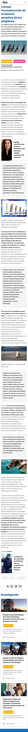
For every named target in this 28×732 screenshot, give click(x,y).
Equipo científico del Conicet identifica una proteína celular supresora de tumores (19, 149)
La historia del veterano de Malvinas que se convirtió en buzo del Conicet (19, 563)
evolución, (12, 578)
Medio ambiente (19, 61)
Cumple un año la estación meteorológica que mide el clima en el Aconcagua (13, 660)
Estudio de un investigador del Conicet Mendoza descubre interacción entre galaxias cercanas (13, 618)
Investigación (6, 61)
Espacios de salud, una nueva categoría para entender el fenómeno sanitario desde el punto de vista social (13, 703)
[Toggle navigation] (25, 2)
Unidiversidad (6, 66)
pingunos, (4, 578)
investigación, (21, 578)
